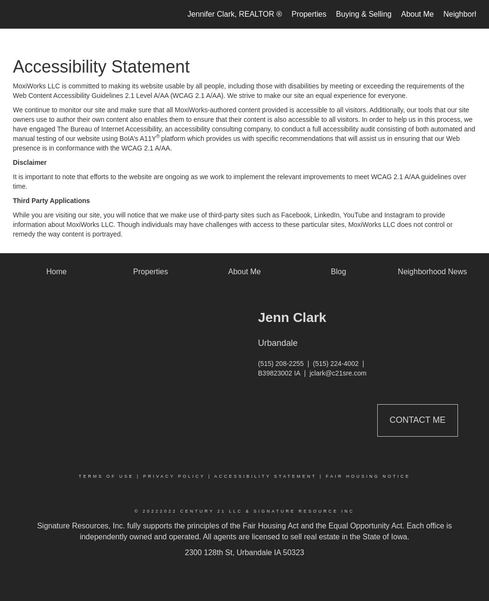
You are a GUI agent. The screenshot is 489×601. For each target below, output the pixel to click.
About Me (417, 14)
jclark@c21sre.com (337, 373)
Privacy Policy (174, 476)
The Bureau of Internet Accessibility (109, 129)
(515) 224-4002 (336, 363)
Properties (309, 14)
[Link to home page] (18, 14)
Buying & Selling (364, 14)
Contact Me (418, 420)
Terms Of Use (106, 476)
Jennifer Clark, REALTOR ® (235, 14)
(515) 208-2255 (281, 363)
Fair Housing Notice (368, 476)
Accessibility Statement (265, 476)
